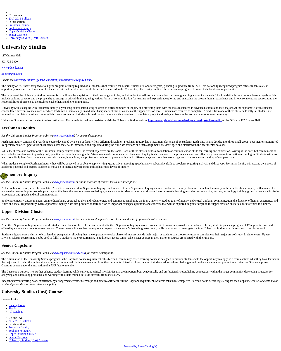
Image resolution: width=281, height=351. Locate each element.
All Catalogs (16, 311)
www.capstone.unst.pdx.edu (69, 252)
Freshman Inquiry (19, 25)
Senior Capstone (18, 34)
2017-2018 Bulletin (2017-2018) (27, 12)
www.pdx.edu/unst (12, 67)
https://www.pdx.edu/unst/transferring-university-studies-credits (185, 120)
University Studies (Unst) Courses (28, 37)
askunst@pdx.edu (11, 73)
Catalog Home (17, 305)
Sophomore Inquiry (20, 28)
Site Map (14, 308)
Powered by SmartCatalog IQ (141, 346)
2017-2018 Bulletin (20, 18)
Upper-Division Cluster (22, 31)
